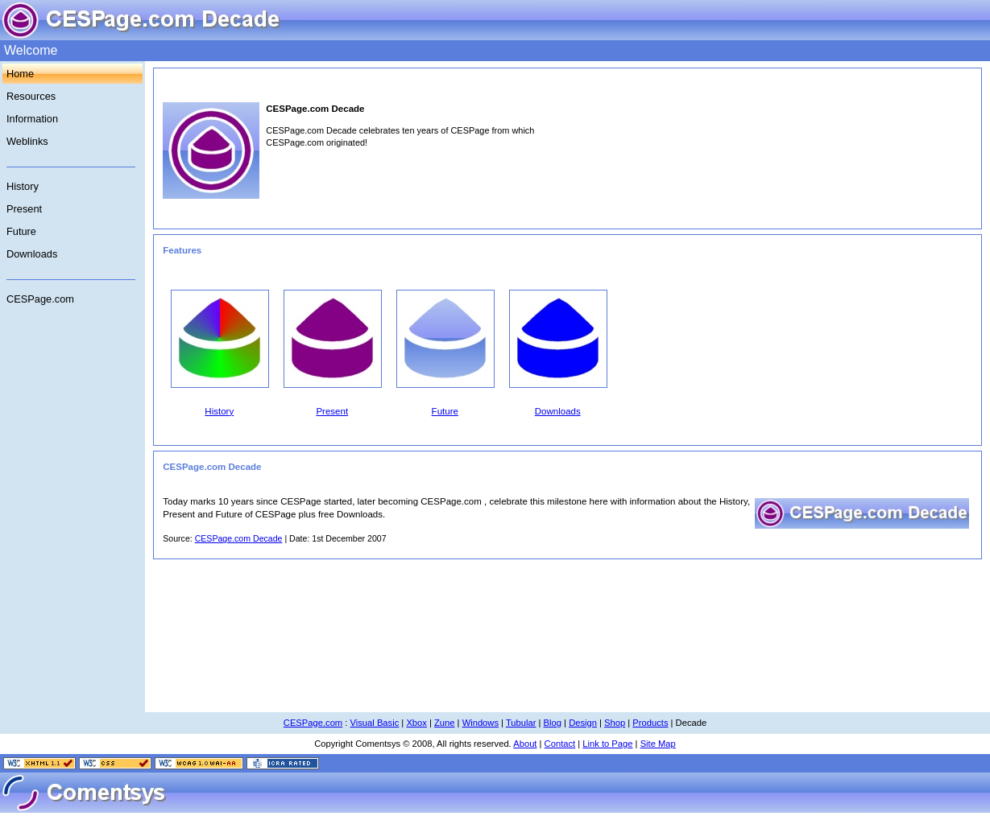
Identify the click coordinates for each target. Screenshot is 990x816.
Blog (552, 722)
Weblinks (27, 141)
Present (24, 209)
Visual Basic (375, 722)
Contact (560, 743)
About (524, 743)
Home (20, 74)
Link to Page (607, 743)
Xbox (416, 722)
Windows (480, 722)
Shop (614, 722)
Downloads (31, 254)
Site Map (658, 743)
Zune (444, 722)
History (22, 186)
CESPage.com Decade (239, 538)
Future (21, 231)
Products (650, 722)
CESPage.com (40, 299)
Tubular (521, 722)
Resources (31, 96)
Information (32, 119)
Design (583, 722)
